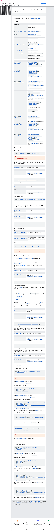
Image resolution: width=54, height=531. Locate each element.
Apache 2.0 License (19, 502)
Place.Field (30, 74)
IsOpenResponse (21, 50)
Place (31, 122)
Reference (42, 9)
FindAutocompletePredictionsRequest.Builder (35, 95)
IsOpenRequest (33, 50)
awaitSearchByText (36, 123)
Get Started (43, 3)
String (33, 72)
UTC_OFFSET (18, 299)
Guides (2, 5)
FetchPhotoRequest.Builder (32, 66)
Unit (38, 66)
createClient (38, 18)
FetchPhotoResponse (17, 63)
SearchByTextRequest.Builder (32, 129)
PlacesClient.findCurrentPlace (21, 438)
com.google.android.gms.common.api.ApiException (35, 173)
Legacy (19, 5)
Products (18, 9)
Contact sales (50, 3)
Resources (14, 5)
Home (15, 9)
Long (30, 111)
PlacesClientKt (30, 62)
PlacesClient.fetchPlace (20, 395)
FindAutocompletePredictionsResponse (20, 39)
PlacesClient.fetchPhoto (20, 381)
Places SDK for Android (9, 3)
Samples (10, 5)
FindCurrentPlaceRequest (38, 44)
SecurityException (17, 263)
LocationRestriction (31, 136)
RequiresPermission (31, 43)
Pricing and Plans (42, 529)
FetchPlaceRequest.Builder (32, 76)
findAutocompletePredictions (33, 38)
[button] (5, 6)
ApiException (28, 383)
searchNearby (31, 48)
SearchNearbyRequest (36, 56)
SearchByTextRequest (36, 53)
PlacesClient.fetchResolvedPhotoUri (35, 88)
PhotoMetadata (34, 64)
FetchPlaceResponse (22, 31)
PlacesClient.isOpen (32, 121)
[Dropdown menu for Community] (41, 1)
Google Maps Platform (22, 9)
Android (2, 3)
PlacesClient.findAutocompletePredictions (36, 98)
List (33, 73)
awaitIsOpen (35, 109)
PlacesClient (32, 18)
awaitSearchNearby (36, 134)
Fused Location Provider (23, 265)
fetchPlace (30, 31)
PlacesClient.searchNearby (33, 143)
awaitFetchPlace (35, 70)
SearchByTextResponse (23, 53)
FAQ (12, 529)
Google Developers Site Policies (31, 502)
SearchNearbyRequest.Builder (32, 141)
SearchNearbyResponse (22, 56)
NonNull (21, 62)
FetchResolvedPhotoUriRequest (33, 35)
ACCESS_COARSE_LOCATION (20, 258)
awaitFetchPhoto (35, 62)
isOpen (29, 50)
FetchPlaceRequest (35, 31)
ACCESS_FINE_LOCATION (29, 258)
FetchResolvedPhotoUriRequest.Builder (34, 85)
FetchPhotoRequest (33, 153)
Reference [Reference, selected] (6, 5)
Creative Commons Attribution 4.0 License (35, 501)
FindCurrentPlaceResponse (20, 44)
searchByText (30, 53)
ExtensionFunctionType (33, 65)
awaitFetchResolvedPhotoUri (37, 81)
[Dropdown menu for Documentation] (32, 1)
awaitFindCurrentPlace (36, 102)
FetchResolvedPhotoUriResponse (21, 35)
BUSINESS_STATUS (19, 296)
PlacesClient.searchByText (20, 480)
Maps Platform (7, 1)
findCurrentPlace (31, 44)
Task (18, 31)
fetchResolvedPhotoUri (32, 34)
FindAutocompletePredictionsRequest (20, 232)
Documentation (28, 9)
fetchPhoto (28, 153)
